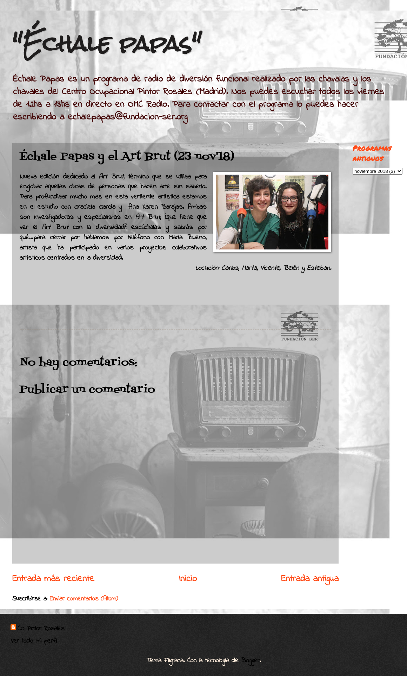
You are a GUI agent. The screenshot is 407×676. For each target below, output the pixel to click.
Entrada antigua (310, 579)
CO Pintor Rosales (41, 628)
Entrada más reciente (53, 579)
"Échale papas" (107, 43)
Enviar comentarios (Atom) (84, 599)
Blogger (250, 660)
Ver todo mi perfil (34, 641)
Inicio (188, 579)
